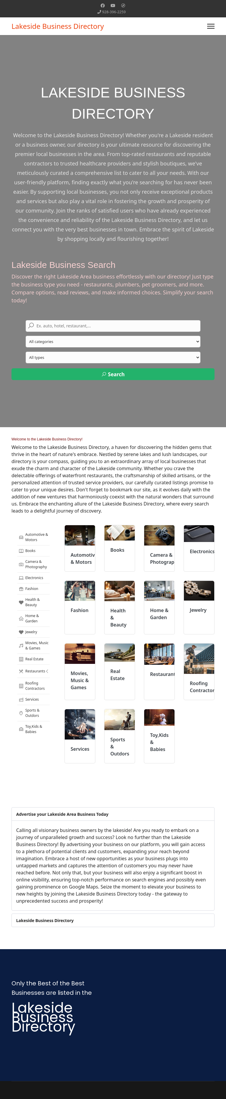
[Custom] (123, 5)
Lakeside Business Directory (57, 26)
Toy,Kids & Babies (30, 729)
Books (27, 550)
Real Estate (31, 659)
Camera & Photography (33, 564)
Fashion (28, 588)
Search (112, 374)
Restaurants (35, 671)
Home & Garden (29, 618)
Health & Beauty (29, 602)
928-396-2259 (114, 11)
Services (29, 699)
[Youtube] (113, 5)
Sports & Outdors (29, 713)
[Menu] (211, 26)
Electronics (31, 578)
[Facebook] (103, 5)
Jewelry (28, 632)
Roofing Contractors (32, 686)
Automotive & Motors (33, 537)
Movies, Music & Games (34, 645)
